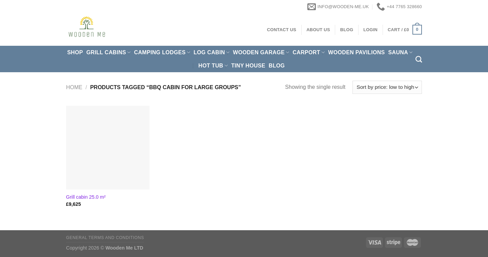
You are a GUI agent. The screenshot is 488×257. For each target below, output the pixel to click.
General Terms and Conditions (105, 237)
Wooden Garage (261, 52)
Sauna (400, 52)
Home (74, 87)
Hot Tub (213, 65)
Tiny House (248, 65)
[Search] (418, 59)
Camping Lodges (162, 52)
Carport (308, 52)
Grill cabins (108, 52)
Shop (75, 52)
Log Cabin (211, 52)
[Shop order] (387, 87)
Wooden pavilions (356, 52)
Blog (277, 65)
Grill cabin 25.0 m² (86, 197)
